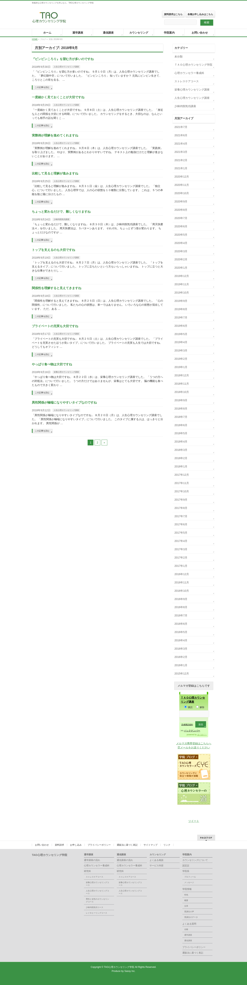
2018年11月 (181, 383)
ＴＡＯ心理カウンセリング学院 (193, 64)
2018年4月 (180, 441)
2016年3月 (180, 648)
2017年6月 (180, 524)
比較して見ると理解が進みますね (55, 173)
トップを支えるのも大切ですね (53, 249)
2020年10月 (181, 193)
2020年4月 (180, 243)
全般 (186, 929)
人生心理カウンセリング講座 (66, 67)
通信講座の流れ (125, 860)
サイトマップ (150, 845)
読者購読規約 (187, 725)
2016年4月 (180, 640)
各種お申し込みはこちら (200, 14)
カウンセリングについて (195, 860)
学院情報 (187, 889)
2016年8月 (180, 607)
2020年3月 (180, 251)
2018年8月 (180, 408)
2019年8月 (180, 309)
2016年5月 (180, 632)
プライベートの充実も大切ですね (55, 326)
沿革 (186, 906)
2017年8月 (180, 507)
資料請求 (59, 845)
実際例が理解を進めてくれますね (55, 135)
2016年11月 (181, 582)
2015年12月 (181, 673)
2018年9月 (180, 400)
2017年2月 (180, 557)
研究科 (87, 871)
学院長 (185, 871)
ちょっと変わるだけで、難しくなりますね (61, 211)
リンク (166, 845)
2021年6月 (180, 135)
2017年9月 (180, 499)
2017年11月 (181, 483)
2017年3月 (180, 549)
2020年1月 (180, 267)
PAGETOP (206, 837)
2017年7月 (180, 516)
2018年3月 (180, 449)
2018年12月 (181, 375)
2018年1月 (180, 466)
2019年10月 (181, 292)
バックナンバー (192, 730)
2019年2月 (180, 358)
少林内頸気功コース (94, 907)
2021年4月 (180, 143)
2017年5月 (180, 532)
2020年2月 (180, 259)
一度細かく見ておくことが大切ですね (58, 97)
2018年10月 (181, 391)
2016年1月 (180, 665)
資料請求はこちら (173, 14)
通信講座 (121, 854)
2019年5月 (180, 334)
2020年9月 (180, 201)
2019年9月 (180, 300)
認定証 (185, 865)
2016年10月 (181, 590)
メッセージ (189, 882)
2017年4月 (180, 540)
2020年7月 (180, 218)
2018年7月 (180, 416)
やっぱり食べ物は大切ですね (52, 364)
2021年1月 (180, 168)
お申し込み (76, 845)
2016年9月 (180, 599)
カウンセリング (158, 854)
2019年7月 (180, 317)
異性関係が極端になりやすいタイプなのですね (64, 402)
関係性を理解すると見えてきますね (56, 288)
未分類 (178, 56)
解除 (200, 707)
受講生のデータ (191, 917)
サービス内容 (156, 865)
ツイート (193, 821)
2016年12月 (181, 574)
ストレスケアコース (186, 81)
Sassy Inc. (129, 971)
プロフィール (190, 877)
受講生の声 (189, 912)
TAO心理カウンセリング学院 (119, 967)
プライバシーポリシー (99, 845)
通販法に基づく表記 (127, 845)
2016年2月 (180, 656)
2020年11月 (181, 184)
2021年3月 (180, 151)
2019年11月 (181, 284)
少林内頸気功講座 (61, 219)
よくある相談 (156, 860)
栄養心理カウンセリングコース (97, 883)
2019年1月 (180, 367)
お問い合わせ (42, 845)
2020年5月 (180, 234)
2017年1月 (180, 565)
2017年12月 (181, 474)
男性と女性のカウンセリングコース (97, 900)
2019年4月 (180, 342)
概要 (186, 900)
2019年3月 (180, 350)
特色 (186, 895)
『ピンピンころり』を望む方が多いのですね (63, 59)
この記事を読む (42, 87)
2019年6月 (180, 325)
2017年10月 (181, 491)
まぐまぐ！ (202, 735)
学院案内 (187, 854)
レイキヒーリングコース (96, 913)
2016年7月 (180, 615)
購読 (188, 707)
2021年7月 (180, 127)
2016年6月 (180, 623)
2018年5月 (180, 433)
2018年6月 (180, 425)
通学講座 (88, 854)
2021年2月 (180, 160)
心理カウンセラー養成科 (189, 72)
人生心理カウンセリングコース (97, 892)
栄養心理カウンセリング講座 (66, 372)
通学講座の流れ (92, 860)
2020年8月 (180, 209)
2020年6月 (180, 226)
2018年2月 (180, 458)
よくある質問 (189, 923)
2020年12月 (181, 176)
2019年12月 (181, 276)
